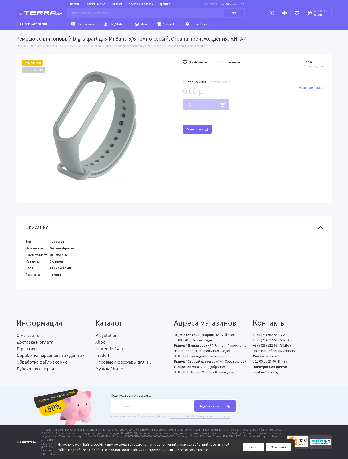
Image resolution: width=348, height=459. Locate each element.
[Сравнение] (284, 13)
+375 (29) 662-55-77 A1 (270, 334)
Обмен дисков (96, 4)
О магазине (74, 4)
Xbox (141, 24)
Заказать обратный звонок (275, 350)
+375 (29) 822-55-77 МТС (271, 340)
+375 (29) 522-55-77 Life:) (272, 345)
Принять (253, 447)
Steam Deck (196, 24)
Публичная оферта (35, 368)
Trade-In (103, 355)
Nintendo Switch (111, 348)
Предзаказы (82, 24)
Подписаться (215, 406)
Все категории (33, 24)
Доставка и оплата (141, 4)
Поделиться (197, 129)
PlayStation (114, 24)
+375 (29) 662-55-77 (224, 4)
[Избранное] (297, 13)
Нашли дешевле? (311, 87)
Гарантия (164, 4)
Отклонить (278, 447)
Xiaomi (308, 62)
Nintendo (166, 24)
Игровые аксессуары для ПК (123, 362)
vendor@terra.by (265, 372)
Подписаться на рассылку (131, 395)
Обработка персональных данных (50, 355)
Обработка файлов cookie (109, 449)
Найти (234, 13)
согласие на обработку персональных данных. (200, 416)
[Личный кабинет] (272, 13)
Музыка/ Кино (109, 368)
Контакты (117, 4)
